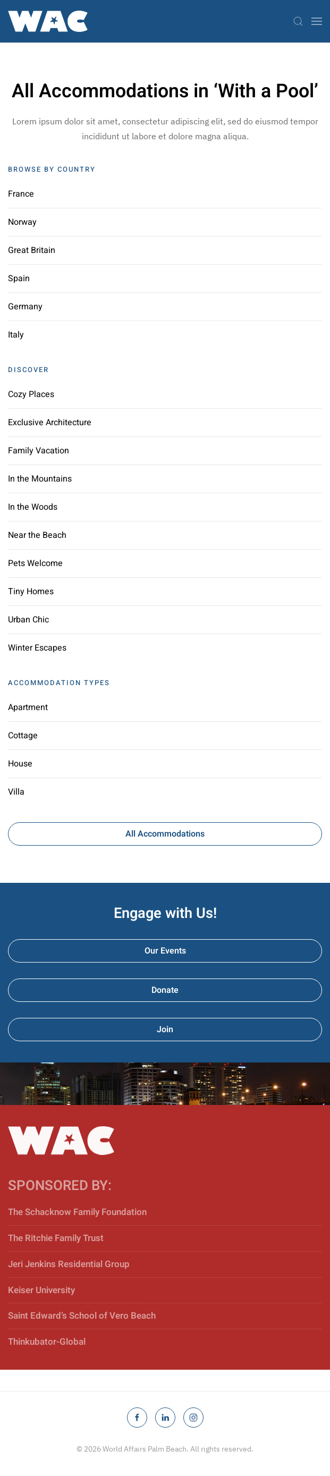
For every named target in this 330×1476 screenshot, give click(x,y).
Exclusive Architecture (49, 422)
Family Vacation (38, 450)
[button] (298, 21)
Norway (22, 222)
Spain (19, 278)
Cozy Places (31, 394)
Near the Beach (37, 535)
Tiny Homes (31, 591)
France (21, 194)
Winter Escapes (37, 648)
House (20, 763)
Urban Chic (28, 619)
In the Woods (32, 507)
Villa (16, 792)
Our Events (165, 950)
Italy (16, 334)
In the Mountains (40, 479)
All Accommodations (165, 834)
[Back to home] (48, 21)
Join (165, 1029)
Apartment (28, 707)
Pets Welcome (35, 563)
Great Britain (31, 250)
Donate (165, 990)
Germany (25, 306)
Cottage (23, 735)
